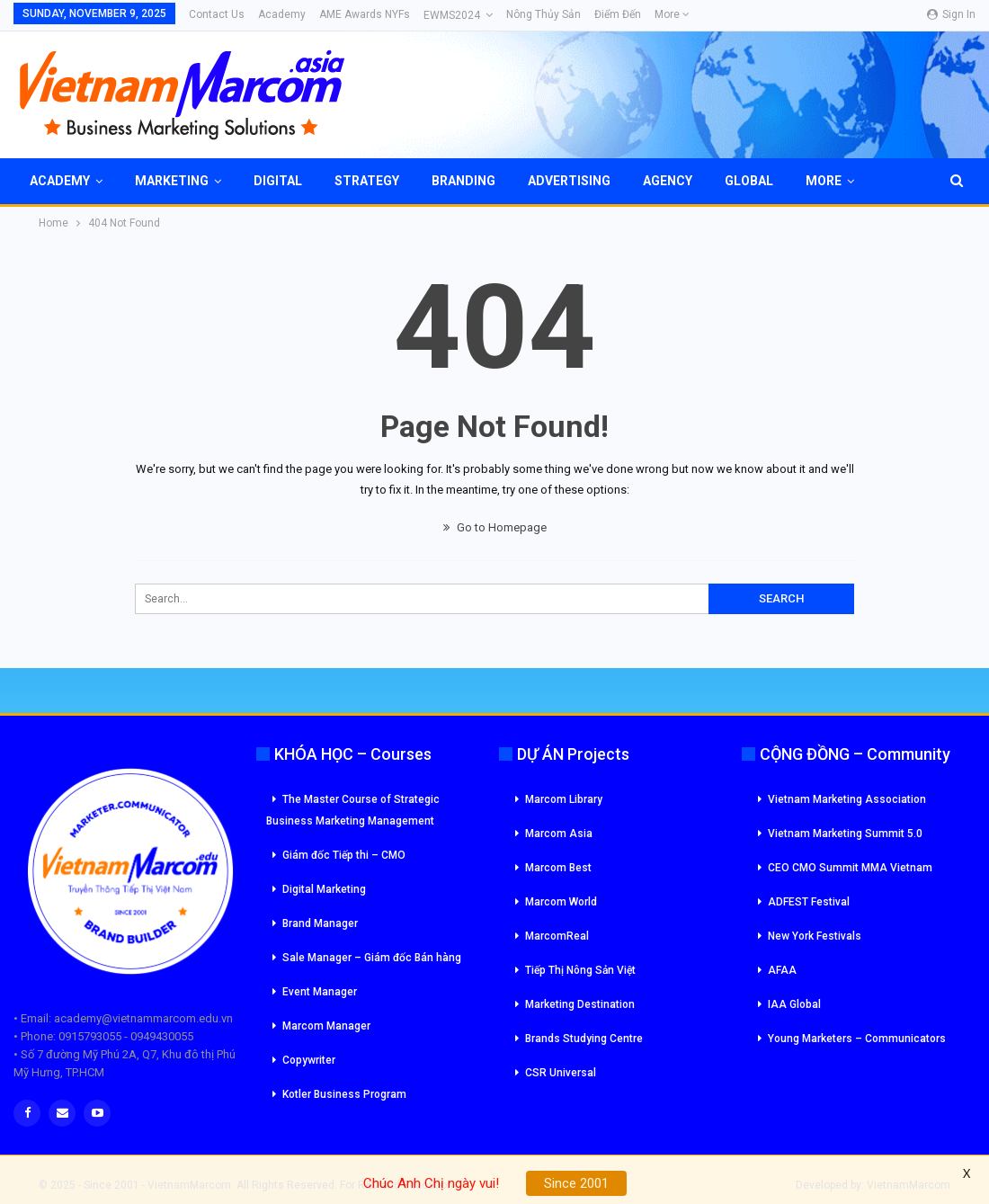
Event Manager (319, 991)
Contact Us (217, 14)
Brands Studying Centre (584, 1038)
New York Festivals (814, 936)
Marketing (172, 181)
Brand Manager (320, 923)
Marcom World (561, 902)
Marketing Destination (580, 1004)
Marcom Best (558, 867)
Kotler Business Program (344, 1094)
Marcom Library (563, 799)
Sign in (951, 14)
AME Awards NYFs (364, 14)
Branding (463, 181)
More (672, 14)
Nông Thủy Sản (543, 14)
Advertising (569, 181)
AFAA (782, 970)
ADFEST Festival (809, 902)
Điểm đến (617, 14)
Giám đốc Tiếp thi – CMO (343, 855)
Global (749, 181)
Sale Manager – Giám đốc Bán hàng (371, 957)
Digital (278, 181)
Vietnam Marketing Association (847, 799)
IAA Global (794, 1004)
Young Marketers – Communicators (857, 1038)
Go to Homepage (495, 527)
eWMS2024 (451, 15)
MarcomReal (557, 936)
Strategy (366, 181)
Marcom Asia (559, 833)
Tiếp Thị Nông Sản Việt (580, 970)
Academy (282, 14)
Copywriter (308, 1060)
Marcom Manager (326, 1026)
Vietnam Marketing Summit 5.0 (845, 833)
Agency (667, 181)
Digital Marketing (324, 889)
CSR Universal (560, 1072)
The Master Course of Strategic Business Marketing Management (353, 810)
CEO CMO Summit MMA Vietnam (850, 867)
